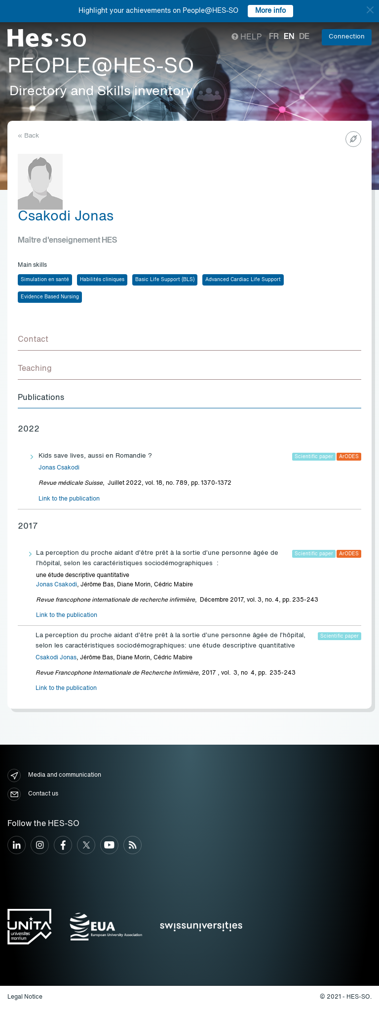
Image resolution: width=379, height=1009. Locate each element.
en (289, 37)
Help (246, 37)
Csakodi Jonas (56, 658)
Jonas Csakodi (58, 468)
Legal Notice (24, 997)
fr (274, 37)
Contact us (32, 794)
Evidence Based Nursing (50, 296)
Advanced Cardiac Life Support (243, 279)
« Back (28, 136)
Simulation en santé (45, 279)
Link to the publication (69, 499)
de (304, 37)
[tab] (189, 340)
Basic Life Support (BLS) (164, 279)
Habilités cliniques (102, 279)
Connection (347, 37)
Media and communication (54, 775)
